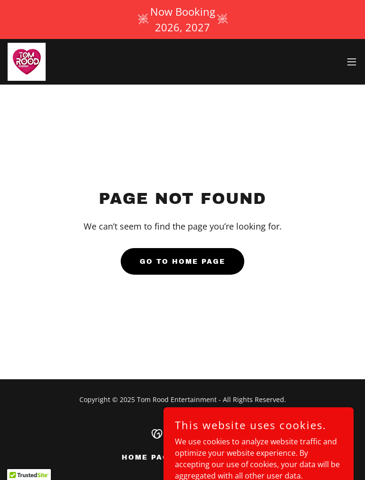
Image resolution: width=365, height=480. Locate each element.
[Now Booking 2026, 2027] (182, 19)
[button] (351, 61)
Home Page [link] (148, 457)
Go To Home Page (182, 261)
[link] (27, 62)
